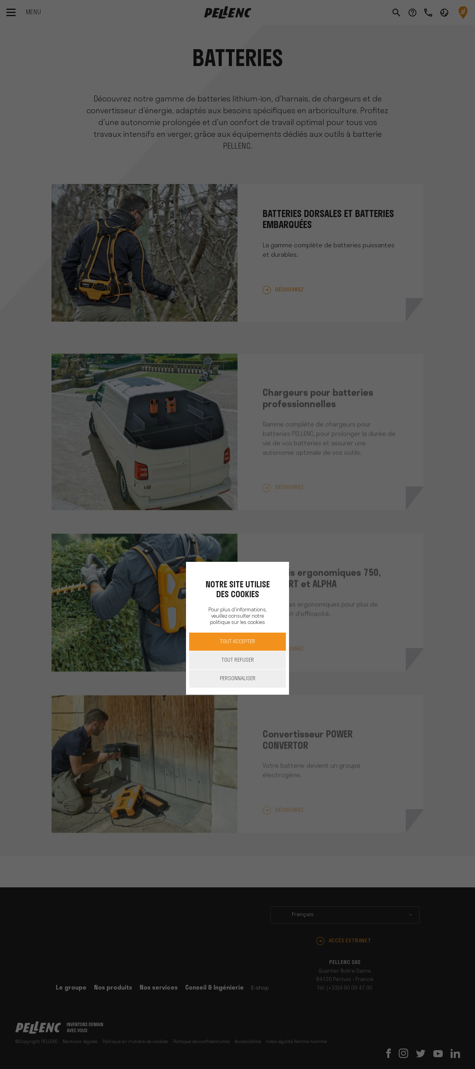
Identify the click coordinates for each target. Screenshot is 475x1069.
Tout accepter (237, 642)
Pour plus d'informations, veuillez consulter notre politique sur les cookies (237, 616)
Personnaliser (238, 679)
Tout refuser (237, 660)
